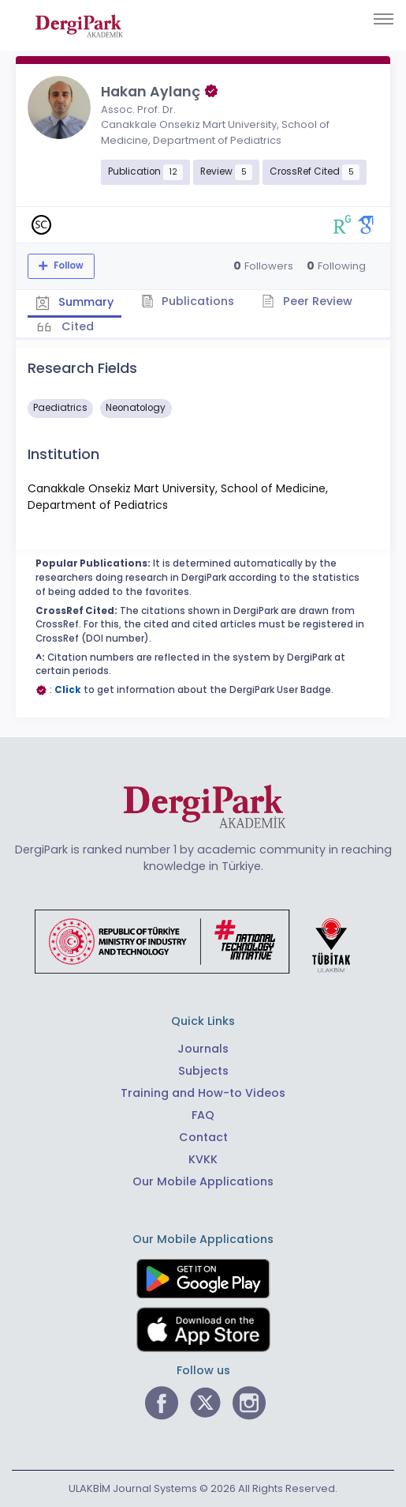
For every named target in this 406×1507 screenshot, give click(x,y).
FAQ (203, 1115)
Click (67, 690)
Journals (203, 1049)
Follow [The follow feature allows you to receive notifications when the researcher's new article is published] (67, 265)
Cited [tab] (76, 326)
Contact (203, 1137)
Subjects (203, 1071)
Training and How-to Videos (203, 1093)
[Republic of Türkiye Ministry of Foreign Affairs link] (203, 940)
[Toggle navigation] (383, 18)
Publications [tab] (188, 301)
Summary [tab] (74, 302)
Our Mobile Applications (203, 1181)
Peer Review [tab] (307, 301)
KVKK (203, 1159)
